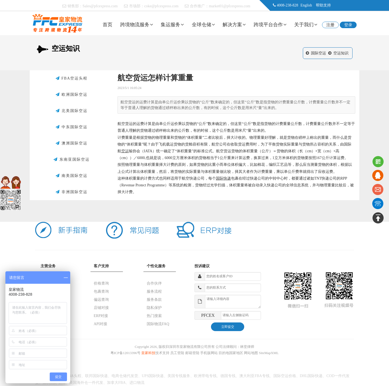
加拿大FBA (116, 383)
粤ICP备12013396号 (125, 353)
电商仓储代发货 (125, 376)
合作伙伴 (154, 283)
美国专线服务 (178, 376)
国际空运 (318, 53)
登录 (348, 25)
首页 (107, 24)
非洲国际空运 (72, 192)
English (306, 5)
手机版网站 (209, 353)
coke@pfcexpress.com (161, 6)
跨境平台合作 (270, 24)
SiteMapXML (269, 353)
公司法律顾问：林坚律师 (235, 347)
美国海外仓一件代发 (86, 383)
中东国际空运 (72, 127)
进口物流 (137, 383)
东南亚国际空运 (71, 159)
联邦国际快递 (96, 376)
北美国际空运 (72, 111)
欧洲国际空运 (72, 95)
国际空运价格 (284, 376)
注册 (330, 25)
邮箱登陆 (192, 353)
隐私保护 (154, 308)
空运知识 (340, 53)
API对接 (101, 324)
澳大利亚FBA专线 (254, 376)
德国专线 (228, 376)
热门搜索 (154, 316)
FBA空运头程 (72, 78)
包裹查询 (101, 291)
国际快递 (223, 178)
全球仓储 (203, 24)
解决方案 (234, 24)
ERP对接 (101, 316)
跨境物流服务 (136, 24)
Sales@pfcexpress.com (100, 6)
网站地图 (251, 353)
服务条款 (154, 300)
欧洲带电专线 (205, 376)
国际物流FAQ (158, 324)
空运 (125, 151)
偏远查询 (101, 300)
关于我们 (305, 24)
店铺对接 (101, 308)
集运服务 (172, 24)
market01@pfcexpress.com (229, 6)
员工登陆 (177, 353)
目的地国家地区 (231, 353)
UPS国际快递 (153, 376)
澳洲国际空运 (72, 143)
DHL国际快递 (311, 376)
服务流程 (154, 291)
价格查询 (101, 283)
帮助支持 (323, 5)
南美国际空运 (72, 176)
